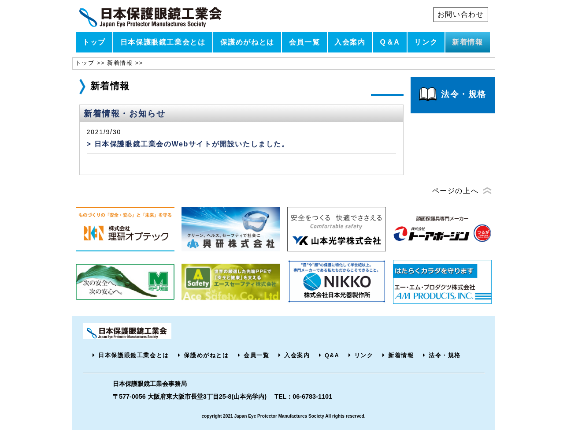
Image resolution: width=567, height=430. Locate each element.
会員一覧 (304, 42)
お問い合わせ (460, 14)
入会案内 (349, 42)
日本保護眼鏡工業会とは (163, 42)
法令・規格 (445, 355)
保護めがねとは (247, 42)
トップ (94, 42)
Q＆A (390, 42)
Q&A (332, 355)
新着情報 (467, 42)
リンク (425, 42)
